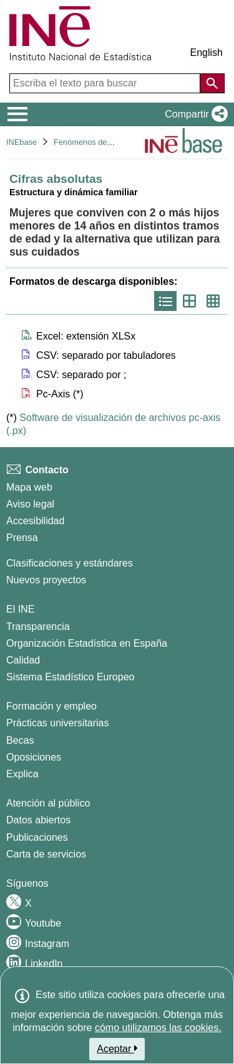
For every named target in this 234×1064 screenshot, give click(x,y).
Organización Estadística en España (86, 643)
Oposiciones (33, 757)
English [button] (206, 52)
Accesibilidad (35, 521)
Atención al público (48, 803)
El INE (20, 609)
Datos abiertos (38, 820)
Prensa (22, 537)
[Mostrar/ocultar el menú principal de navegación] (17, 114)
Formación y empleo (51, 706)
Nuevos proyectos (46, 580)
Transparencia (38, 626)
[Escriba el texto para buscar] (106, 83)
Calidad (23, 660)
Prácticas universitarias (57, 723)
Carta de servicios (46, 854)
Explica (22, 774)
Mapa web (29, 487)
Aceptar (117, 1048)
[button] (194, 114)
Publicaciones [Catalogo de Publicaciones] (37, 837)
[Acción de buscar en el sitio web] (212, 83)
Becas (20, 740)
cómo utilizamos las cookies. (158, 1027)
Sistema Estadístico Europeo (70, 677)
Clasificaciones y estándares (69, 563)
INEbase (21, 142)
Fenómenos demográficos (100, 142)
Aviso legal (30, 504)
